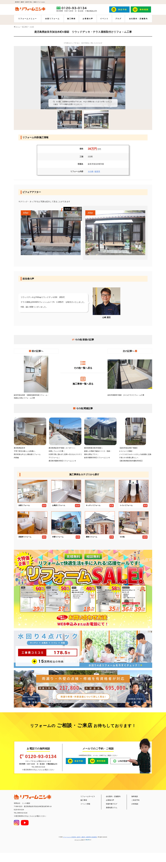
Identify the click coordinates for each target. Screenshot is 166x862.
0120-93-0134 (41, 756)
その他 (90, 171)
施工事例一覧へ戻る (83, 380)
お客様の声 (88, 19)
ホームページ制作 (79, 839)
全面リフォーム (52, 19)
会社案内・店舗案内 (138, 19)
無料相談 (134, 796)
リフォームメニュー (27, 19)
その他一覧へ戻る (83, 365)
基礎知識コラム (111, 807)
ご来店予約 (135, 800)
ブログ (118, 19)
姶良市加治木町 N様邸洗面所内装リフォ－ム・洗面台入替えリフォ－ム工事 (36, 377)
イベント (104, 19)
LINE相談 (134, 804)
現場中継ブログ (111, 804)
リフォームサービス (87, 796)
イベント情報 (85, 804)
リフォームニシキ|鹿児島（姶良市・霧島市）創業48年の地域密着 (80, 837)
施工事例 (71, 19)
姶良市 (97, 171)
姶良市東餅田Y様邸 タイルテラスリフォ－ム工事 (130, 376)
